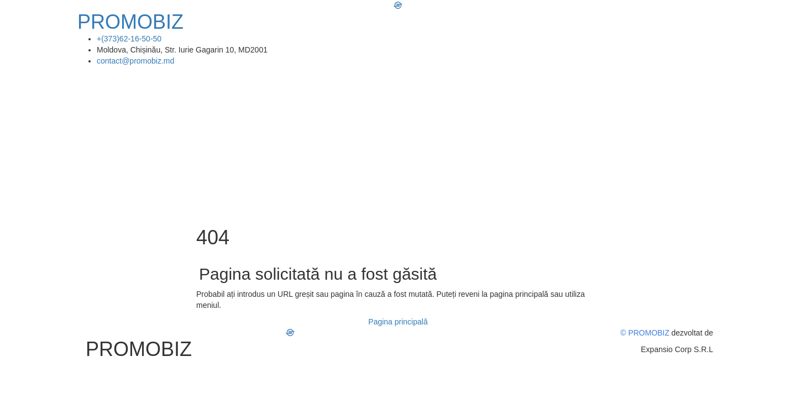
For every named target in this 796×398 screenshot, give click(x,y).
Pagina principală (397, 321)
